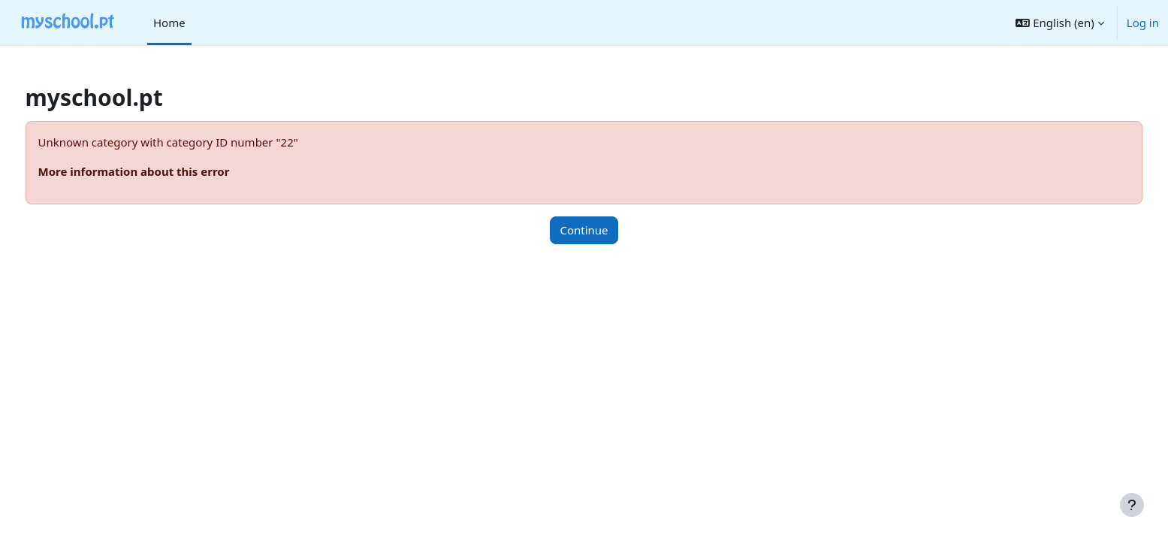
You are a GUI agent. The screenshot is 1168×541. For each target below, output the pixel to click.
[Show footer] (1132, 505)
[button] (1059, 22)
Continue (584, 229)
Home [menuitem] (169, 22)
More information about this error (162, 171)
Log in (1143, 22)
